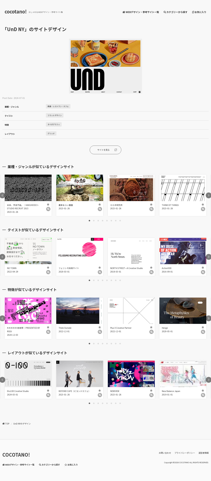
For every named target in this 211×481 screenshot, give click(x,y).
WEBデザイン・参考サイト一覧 (140, 12)
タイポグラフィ (54, 124)
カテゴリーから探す (175, 12)
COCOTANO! (16, 454)
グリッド (51, 133)
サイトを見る (103, 149)
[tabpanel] (28, 195)
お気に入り (199, 12)
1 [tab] (89, 220)
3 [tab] (98, 220)
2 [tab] (94, 220)
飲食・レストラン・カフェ (58, 106)
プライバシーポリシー (184, 452)
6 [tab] (111, 220)
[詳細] (48, 209)
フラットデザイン (55, 115)
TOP (7, 423)
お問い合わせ (165, 452)
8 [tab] (120, 220)
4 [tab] (102, 220)
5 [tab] (107, 220)
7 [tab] (115, 220)
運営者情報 (203, 452)
